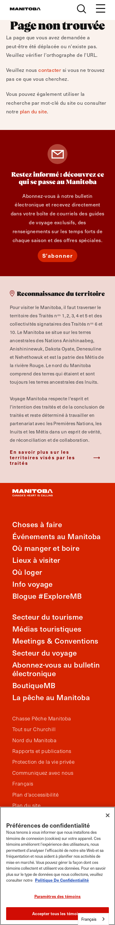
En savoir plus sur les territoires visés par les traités (42, 457)
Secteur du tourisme (47, 616)
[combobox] (93, 919)
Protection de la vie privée (43, 762)
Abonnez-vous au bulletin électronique (56, 669)
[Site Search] (81, 9)
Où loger (27, 571)
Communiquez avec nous (42, 773)
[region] (57, 866)
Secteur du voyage (44, 652)
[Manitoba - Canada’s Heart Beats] (25, 8)
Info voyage (32, 583)
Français (22, 784)
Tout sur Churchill (34, 729)
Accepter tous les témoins (57, 913)
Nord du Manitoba (34, 740)
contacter (49, 69)
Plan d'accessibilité (35, 795)
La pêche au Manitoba (51, 697)
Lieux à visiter (36, 559)
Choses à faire (37, 524)
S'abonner (57, 255)
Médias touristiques (47, 628)
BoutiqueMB (34, 685)
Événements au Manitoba (56, 536)
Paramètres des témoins (57, 896)
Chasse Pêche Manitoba (41, 718)
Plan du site (26, 805)
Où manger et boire (45, 547)
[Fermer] (107, 815)
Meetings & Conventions (55, 640)
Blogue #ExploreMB (47, 595)
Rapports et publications (41, 751)
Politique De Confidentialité (62, 880)
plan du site (33, 111)
